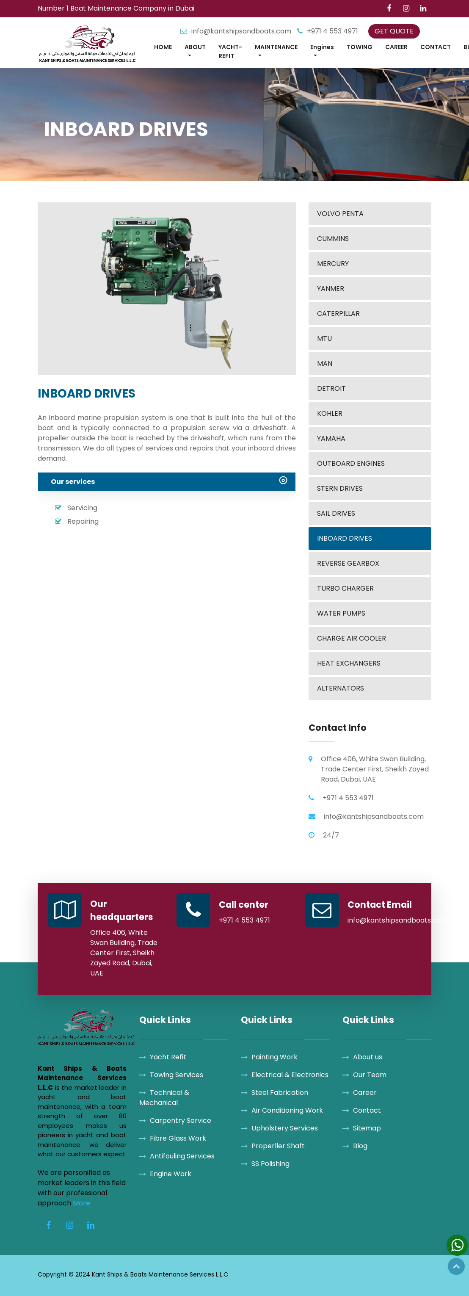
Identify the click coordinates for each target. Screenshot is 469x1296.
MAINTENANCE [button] (276, 47)
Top (456, 1266)
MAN (324, 363)
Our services (73, 481)
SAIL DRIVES (336, 513)
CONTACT (435, 47)
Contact (367, 1110)
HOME (163, 47)
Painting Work (274, 1057)
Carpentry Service (180, 1120)
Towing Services (176, 1075)
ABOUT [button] (195, 47)
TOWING (359, 47)
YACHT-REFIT (230, 51)
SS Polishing (270, 1164)
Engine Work (170, 1174)
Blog (360, 1146)
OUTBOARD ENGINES (351, 463)
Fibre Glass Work (178, 1138)
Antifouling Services (182, 1156)
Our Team (369, 1075)
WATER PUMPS (341, 613)
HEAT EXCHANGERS (349, 663)
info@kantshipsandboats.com (242, 31)
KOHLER (329, 413)
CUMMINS (333, 238)
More (81, 1203)
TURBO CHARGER (345, 588)
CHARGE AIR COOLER (351, 638)
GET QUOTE (394, 31)
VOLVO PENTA (340, 213)
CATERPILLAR (338, 313)
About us (367, 1057)
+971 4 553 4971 (332, 31)
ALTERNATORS (340, 688)
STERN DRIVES (340, 488)
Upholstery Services (284, 1128)
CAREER (396, 47)
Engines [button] (322, 47)
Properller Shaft (278, 1146)
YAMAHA (331, 438)
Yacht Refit (168, 1057)
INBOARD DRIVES (344, 538)
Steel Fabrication (279, 1092)
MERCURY (333, 263)
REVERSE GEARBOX (348, 563)
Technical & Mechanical (164, 1098)
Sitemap (367, 1128)
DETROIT (331, 388)
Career (365, 1092)
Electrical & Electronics (289, 1075)
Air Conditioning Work (287, 1110)
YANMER (330, 288)
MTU (324, 338)
